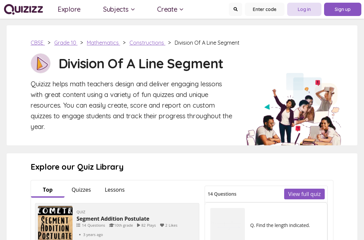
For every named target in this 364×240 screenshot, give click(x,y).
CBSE (38, 42)
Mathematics (103, 42)
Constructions (147, 42)
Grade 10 (66, 42)
